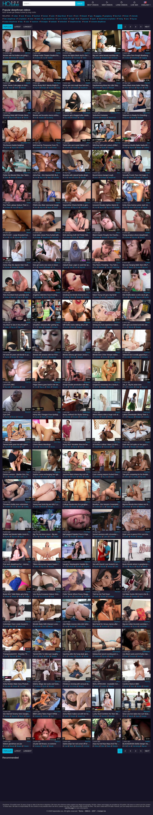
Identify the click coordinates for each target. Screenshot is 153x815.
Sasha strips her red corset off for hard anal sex (77, 744)
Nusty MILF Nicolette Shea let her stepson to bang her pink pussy (77, 444)
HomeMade (86, 113)
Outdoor (112, 537)
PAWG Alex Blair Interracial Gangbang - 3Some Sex (47, 205)
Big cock (139, 88)
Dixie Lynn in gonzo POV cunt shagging (137, 534)
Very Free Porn (115, 113)
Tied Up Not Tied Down (101, 594)
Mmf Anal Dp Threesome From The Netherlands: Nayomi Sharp (47, 145)
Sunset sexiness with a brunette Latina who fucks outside (107, 534)
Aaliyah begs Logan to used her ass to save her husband (77, 265)
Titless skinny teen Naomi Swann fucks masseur (47, 564)
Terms (81, 811)
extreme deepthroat (98, 22)
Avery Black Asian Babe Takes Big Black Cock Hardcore (137, 85)
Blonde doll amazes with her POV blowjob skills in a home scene (47, 355)
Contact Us (101, 811)
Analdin (147, 53)
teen (77, 16)
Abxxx (118, 83)
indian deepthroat (10, 22)
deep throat (61, 16)
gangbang (108, 16)
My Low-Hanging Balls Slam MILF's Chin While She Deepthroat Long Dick (137, 265)
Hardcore (107, 447)
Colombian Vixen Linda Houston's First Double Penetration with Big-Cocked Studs (17, 624)
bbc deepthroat (9, 19)
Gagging (144, 58)
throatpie (44, 22)
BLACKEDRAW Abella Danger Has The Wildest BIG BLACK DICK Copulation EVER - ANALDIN (137, 744)
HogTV (118, 203)
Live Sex (134, 3)
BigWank (87, 562)
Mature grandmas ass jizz (12, 744)
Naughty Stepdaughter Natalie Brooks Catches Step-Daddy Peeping (77, 564)
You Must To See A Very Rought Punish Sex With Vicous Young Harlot (17, 325)
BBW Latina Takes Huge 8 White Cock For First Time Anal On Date (47, 714)
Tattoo (84, 58)
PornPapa (57, 83)
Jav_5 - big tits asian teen (132, 385)
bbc (21, 22)
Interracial (77, 58)
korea (29, 16)
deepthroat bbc (75, 22)
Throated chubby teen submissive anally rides (17, 504)
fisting (120, 19)
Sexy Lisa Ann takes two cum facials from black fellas (137, 714)
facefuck (37, 16)
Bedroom (97, 477)
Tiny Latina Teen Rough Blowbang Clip (137, 55)
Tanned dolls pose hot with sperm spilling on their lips (17, 444)
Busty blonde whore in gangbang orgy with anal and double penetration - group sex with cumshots (137, 564)
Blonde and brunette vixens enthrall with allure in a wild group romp (47, 115)
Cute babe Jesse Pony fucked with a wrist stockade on (47, 235)
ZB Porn (27, 53)
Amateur (37, 58)
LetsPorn (87, 53)
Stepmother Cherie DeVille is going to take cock (77, 205)
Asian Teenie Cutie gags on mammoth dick (17, 85)
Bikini (47, 656)
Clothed (146, 147)
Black (146, 88)
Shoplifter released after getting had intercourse (47, 325)
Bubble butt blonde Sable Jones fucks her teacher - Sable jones (17, 534)
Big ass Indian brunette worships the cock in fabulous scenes (137, 624)
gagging (98, 16)
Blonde (26, 118)
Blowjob (13, 58)
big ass (134, 19)
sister (31, 19)
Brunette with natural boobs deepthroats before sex (77, 175)
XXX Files (57, 442)
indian (15, 16)
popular (8, 27)
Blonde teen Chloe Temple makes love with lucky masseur (107, 355)
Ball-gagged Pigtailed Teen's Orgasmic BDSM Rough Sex (77, 534)
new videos (107, 3)
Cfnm (141, 596)
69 (78, 19)
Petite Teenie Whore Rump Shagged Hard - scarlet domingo (77, 594)
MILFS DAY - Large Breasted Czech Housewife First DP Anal (17, 235)
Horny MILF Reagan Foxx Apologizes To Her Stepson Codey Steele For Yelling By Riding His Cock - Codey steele (47, 415)
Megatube (27, 292)
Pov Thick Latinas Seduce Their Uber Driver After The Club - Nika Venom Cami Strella (17, 205)
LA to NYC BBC (9, 385)
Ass (69, 88)
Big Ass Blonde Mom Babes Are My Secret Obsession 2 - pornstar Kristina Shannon (137, 504)
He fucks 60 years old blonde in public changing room (17, 355)
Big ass (104, 88)
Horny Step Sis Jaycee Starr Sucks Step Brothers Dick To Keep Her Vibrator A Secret (17, 265)
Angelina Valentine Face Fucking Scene (47, 295)
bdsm (38, 19)
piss (127, 19)
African (126, 88)
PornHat (117, 143)
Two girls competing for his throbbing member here (137, 474)
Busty (58, 88)
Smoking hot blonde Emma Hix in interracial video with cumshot (77, 295)
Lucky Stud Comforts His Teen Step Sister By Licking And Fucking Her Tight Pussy (107, 714)
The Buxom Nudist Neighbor (13, 145)
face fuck (118, 16)
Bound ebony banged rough (103, 175)
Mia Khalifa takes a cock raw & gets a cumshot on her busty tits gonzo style (137, 295)
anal (22, 16)
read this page (69, 808)
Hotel (23, 387)
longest (28, 27)
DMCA (87, 811)
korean (45, 16)
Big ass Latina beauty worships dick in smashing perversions (107, 55)
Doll (23, 447)
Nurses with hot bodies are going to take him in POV (17, 55)
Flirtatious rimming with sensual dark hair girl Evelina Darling (77, 684)
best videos (92, 3)
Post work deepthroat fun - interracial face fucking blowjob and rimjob (17, 564)
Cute (108, 267)
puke (53, 16)
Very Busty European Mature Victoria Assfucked (47, 594)
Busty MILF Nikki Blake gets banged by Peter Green (17, 594)
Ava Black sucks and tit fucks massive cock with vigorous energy (137, 654)
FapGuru (27, 502)
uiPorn (88, 143)
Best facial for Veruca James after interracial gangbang (107, 624)
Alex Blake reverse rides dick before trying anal (77, 624)
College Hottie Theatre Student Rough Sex (47, 55)
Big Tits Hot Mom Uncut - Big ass (45, 534)
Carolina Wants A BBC (131, 684)
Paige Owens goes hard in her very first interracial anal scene (47, 385)
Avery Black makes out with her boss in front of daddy (77, 714)
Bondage (103, 177)
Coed (103, 297)
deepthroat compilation (107, 19)
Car (54, 267)
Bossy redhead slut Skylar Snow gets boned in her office (77, 415)
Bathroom (68, 207)
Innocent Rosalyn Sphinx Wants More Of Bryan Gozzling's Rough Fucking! (107, 205)
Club (116, 566)
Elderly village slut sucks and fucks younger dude (47, 684)
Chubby (26, 507)
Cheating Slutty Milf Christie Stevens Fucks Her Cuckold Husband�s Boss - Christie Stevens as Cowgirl (17, 115)
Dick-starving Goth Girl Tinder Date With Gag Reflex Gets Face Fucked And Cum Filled (77, 235)
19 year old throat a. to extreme (44, 744)
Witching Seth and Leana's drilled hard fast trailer (107, 145)
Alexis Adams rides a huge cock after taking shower (107, 415)
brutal (86, 22)
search (79, 4)
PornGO (147, 83)
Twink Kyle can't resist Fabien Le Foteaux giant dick (77, 145)
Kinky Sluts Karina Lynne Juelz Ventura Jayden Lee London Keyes (137, 205)
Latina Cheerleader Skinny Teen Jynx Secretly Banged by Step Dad (137, 415)
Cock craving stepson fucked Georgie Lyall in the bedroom (107, 474)
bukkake (54, 22)
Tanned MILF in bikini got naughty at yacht (47, 654)
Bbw (36, 207)
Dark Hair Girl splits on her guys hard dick (137, 444)
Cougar (81, 118)
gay (91, 16)
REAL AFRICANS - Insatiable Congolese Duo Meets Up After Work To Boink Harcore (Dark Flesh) (107, 684)
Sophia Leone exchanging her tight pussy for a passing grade (47, 474)
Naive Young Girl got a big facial (104, 295)
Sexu (148, 143)
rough (72, 19)
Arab (125, 147)
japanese (85, 19)
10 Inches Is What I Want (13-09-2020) (107, 444)
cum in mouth (62, 19)
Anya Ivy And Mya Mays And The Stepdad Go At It (107, 744)
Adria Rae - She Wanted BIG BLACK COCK (47, 175)
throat (126, 16)
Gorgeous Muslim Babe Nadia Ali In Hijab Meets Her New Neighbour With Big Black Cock (137, 145)
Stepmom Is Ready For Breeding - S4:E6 (137, 115)
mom (70, 16)
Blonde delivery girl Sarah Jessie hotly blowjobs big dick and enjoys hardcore (77, 355)
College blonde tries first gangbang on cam (77, 504)
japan (94, 19)
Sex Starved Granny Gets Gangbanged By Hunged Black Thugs (17, 714)
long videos (121, 3)
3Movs (28, 232)
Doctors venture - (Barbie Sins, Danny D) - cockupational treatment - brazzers (17, 474)
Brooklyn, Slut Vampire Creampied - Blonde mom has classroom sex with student (107, 504)
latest (17, 27)
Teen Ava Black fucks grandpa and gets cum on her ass (17, 295)
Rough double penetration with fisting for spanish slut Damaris (77, 385)
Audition (50, 58)
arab (27, 22)
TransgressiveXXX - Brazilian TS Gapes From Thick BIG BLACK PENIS (17, 654)
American (97, 357)
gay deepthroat (48, 19)
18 (5, 88)
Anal (43, 58)
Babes (7, 58)
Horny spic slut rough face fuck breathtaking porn (77, 85)
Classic (26, 746)
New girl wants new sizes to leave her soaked (47, 265)
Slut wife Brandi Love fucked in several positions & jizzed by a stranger (107, 564)
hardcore (35, 22)
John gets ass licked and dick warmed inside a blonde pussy (137, 325)
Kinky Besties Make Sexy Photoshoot (17, 684)
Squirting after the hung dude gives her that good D (77, 654)
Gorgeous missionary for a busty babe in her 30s (107, 385)
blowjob (84, 16)
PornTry (27, 382)
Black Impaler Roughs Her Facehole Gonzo (107, 235)
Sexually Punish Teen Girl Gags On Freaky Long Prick (137, 175)
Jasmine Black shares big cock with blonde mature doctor (77, 474)
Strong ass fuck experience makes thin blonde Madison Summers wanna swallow (107, 325)
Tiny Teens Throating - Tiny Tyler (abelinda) (107, 265)
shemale (134, 16)
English (145, 3)
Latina (106, 537)
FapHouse (146, 412)
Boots (71, 746)
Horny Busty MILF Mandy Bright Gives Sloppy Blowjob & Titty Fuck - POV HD (47, 85)
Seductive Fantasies (100, 115)
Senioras (27, 352)
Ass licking (49, 118)
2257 (94, 811)
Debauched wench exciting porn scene (107, 654)
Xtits (29, 113)
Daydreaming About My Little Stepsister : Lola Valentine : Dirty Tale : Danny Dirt (107, 85)
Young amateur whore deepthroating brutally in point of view (137, 235)
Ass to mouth (78, 387)
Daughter (111, 147)
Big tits (37, 88)
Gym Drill (6, 415)
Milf (113, 447)
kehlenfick (63, 22)
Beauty (11, 477)
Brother (21, 267)
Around (58, 113)
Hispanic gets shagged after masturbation (77, 115)
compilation (22, 19)
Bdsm (96, 177)
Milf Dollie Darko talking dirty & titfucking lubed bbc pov (77, 325)
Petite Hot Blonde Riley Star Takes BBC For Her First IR (17, 175)
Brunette (51, 88)
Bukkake (81, 507)
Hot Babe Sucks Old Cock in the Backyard (137, 594)
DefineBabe (86, 412)
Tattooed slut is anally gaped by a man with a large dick (137, 355)
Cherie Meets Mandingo (42, 444)
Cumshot (21, 58)
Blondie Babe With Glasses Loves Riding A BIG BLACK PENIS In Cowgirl (47, 624)
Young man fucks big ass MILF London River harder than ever (47, 504)
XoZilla (58, 53)
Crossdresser (81, 626)
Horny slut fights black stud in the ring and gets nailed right (77, 55)
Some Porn (146, 113)
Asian (10, 88)
